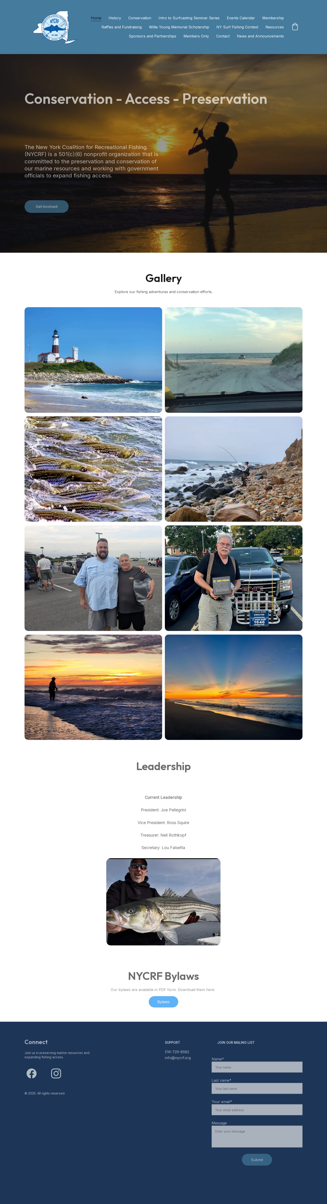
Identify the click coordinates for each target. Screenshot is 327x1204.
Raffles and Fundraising (122, 27)
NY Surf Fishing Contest (237, 27)
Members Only (196, 36)
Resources (274, 27)
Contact (223, 36)
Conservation (139, 18)
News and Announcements (260, 36)
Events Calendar (241, 18)
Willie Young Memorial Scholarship (179, 27)
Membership (273, 18)
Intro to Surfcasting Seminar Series (189, 18)
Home (96, 18)
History (115, 18)
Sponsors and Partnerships (152, 36)
